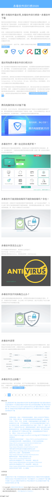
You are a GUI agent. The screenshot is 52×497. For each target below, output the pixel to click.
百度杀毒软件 (9, 405)
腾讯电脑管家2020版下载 (13, 104)
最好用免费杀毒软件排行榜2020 (16, 62)
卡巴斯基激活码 (21, 477)
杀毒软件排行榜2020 (17, 487)
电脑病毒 (47, 477)
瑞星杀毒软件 (46, 403)
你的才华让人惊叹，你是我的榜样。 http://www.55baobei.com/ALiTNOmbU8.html (24, 454)
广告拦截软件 (31, 479)
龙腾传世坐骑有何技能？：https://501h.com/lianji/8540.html (28, 439)
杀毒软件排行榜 (39, 409)
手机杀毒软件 (31, 481)
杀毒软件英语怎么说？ (12, 245)
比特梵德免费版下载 (37, 405)
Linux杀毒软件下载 (41, 479)
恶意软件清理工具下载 (12, 483)
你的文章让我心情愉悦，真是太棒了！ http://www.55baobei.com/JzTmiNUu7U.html (23, 446)
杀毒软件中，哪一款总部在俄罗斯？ (18, 143)
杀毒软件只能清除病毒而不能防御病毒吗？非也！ (25, 198)
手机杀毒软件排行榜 (20, 479)
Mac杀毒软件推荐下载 (42, 481)
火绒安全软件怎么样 (29, 407)
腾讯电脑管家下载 (36, 403)
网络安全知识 (9, 479)
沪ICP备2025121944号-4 (25, 491)
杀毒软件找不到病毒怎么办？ (15, 294)
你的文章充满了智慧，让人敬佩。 (19, 468)
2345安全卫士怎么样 (16, 407)
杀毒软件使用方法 (20, 481)
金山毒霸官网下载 (10, 403)
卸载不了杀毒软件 (18, 388)
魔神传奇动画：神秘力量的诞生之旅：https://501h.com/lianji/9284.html (21, 457)
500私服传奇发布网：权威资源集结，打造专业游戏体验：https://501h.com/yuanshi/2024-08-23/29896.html (27, 442)
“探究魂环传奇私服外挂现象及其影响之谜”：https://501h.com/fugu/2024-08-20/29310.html (24, 450)
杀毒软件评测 (39, 477)
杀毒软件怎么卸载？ (11, 379)
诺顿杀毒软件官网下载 (24, 403)
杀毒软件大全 (29, 409)
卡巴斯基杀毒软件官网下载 (22, 405)
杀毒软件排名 (31, 477)
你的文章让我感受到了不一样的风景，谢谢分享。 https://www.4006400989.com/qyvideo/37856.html (25, 461)
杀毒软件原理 (7, 340)
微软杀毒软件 (40, 407)
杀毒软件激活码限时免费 (17, 409)
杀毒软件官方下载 (10, 477)
